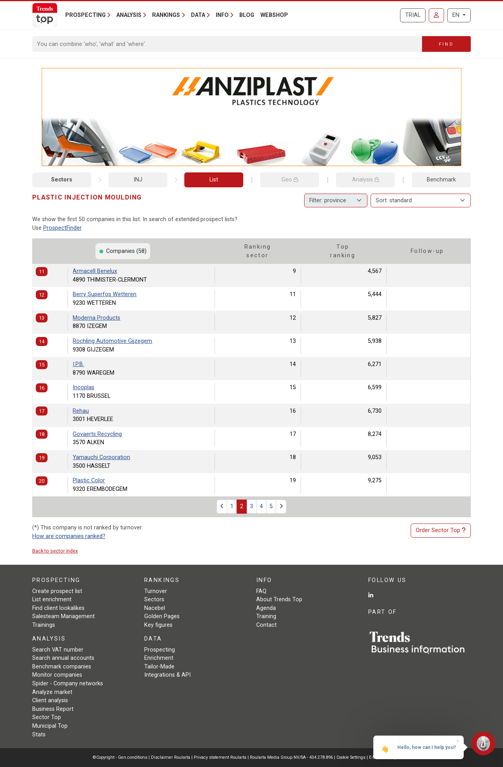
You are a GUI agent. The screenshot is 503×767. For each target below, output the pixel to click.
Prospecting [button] (85, 15)
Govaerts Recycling (97, 434)
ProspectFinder (62, 228)
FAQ (261, 591)
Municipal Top (50, 726)
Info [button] (222, 15)
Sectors (61, 179)
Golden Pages (162, 616)
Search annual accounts (63, 658)
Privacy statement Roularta (220, 757)
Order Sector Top (441, 530)
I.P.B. (78, 364)
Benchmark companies (61, 666)
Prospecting (159, 649)
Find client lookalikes (58, 608)
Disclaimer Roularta (170, 757)
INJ (138, 179)
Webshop (274, 15)
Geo (289, 179)
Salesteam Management (63, 616)
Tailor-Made (159, 666)
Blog (246, 15)
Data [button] (198, 15)
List (213, 179)
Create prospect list (57, 591)
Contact (266, 625)
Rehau (81, 411)
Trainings (43, 625)
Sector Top (46, 717)
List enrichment (52, 599)
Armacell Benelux (95, 271)
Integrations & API (167, 675)
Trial (412, 15)
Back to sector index (55, 551)
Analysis (365, 179)
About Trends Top (279, 599)
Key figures (158, 625)
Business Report (52, 709)
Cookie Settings (351, 757)
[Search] (227, 44)
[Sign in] (436, 15)
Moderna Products (96, 318)
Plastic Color (89, 480)
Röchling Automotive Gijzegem (112, 341)
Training (266, 616)
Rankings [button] (166, 15)
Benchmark (441, 179)
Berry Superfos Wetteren (104, 294)
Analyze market (52, 692)
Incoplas (83, 387)
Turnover (155, 591)
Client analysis (50, 700)
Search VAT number (57, 649)
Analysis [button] (128, 15)
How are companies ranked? (68, 536)
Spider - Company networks (67, 683)
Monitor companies (57, 675)
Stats (39, 734)
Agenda (266, 608)
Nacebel (154, 608)
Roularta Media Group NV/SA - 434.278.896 (292, 757)
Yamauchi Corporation (101, 457)
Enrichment (158, 658)
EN (456, 15)
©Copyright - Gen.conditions (120, 757)
